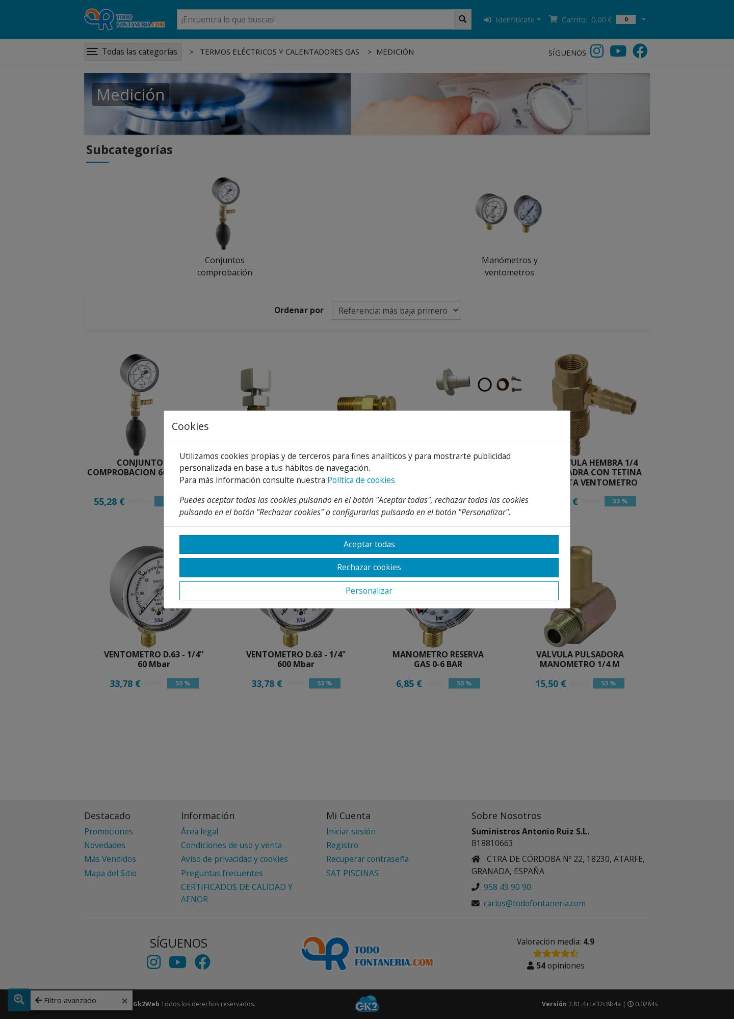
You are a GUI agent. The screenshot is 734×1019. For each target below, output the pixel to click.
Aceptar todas (369, 544)
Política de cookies (361, 480)
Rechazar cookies (369, 567)
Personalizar (369, 590)
